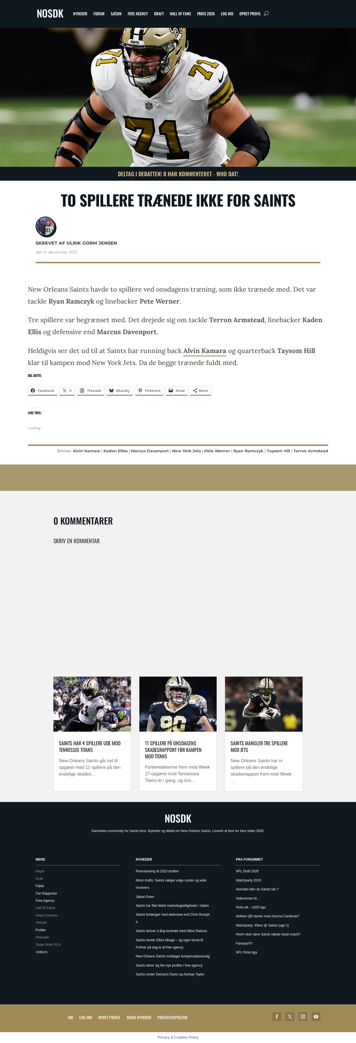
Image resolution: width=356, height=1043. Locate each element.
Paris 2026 (206, 13)
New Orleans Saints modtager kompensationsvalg (173, 956)
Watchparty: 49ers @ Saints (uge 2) (262, 925)
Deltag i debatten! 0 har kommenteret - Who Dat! (178, 174)
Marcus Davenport (150, 450)
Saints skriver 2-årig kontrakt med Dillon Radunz (171, 931)
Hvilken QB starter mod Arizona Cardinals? (267, 916)
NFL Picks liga (246, 952)
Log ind (227, 13)
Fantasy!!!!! (244, 943)
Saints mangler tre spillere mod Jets (259, 746)
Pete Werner (217, 450)
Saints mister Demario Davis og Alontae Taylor (170, 974)
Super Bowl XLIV (48, 945)
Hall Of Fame (180, 13)
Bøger (40, 871)
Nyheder (80, 13)
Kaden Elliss (115, 450)
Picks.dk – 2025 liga (251, 907)
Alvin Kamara (204, 350)
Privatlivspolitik (172, 1017)
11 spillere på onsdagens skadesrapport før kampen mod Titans (173, 749)
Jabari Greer (145, 897)
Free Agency (138, 13)
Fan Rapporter (46, 893)
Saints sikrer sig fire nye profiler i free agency (169, 965)
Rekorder (42, 937)
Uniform (41, 952)
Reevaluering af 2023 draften (157, 871)
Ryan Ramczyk (248, 450)
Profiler (41, 930)
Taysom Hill (278, 450)
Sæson (116, 13)
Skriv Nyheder (139, 1017)
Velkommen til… (248, 898)
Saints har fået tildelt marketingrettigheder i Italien (172, 906)
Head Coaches (47, 915)
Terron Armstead (310, 450)
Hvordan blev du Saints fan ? (257, 889)
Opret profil (250, 13)
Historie (41, 923)
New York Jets (186, 450)
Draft (159, 13)
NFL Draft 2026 (247, 871)
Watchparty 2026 (248, 880)
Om (70, 1017)
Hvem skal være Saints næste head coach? (268, 934)
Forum (99, 13)
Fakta (40, 886)
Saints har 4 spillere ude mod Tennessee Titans (89, 746)
